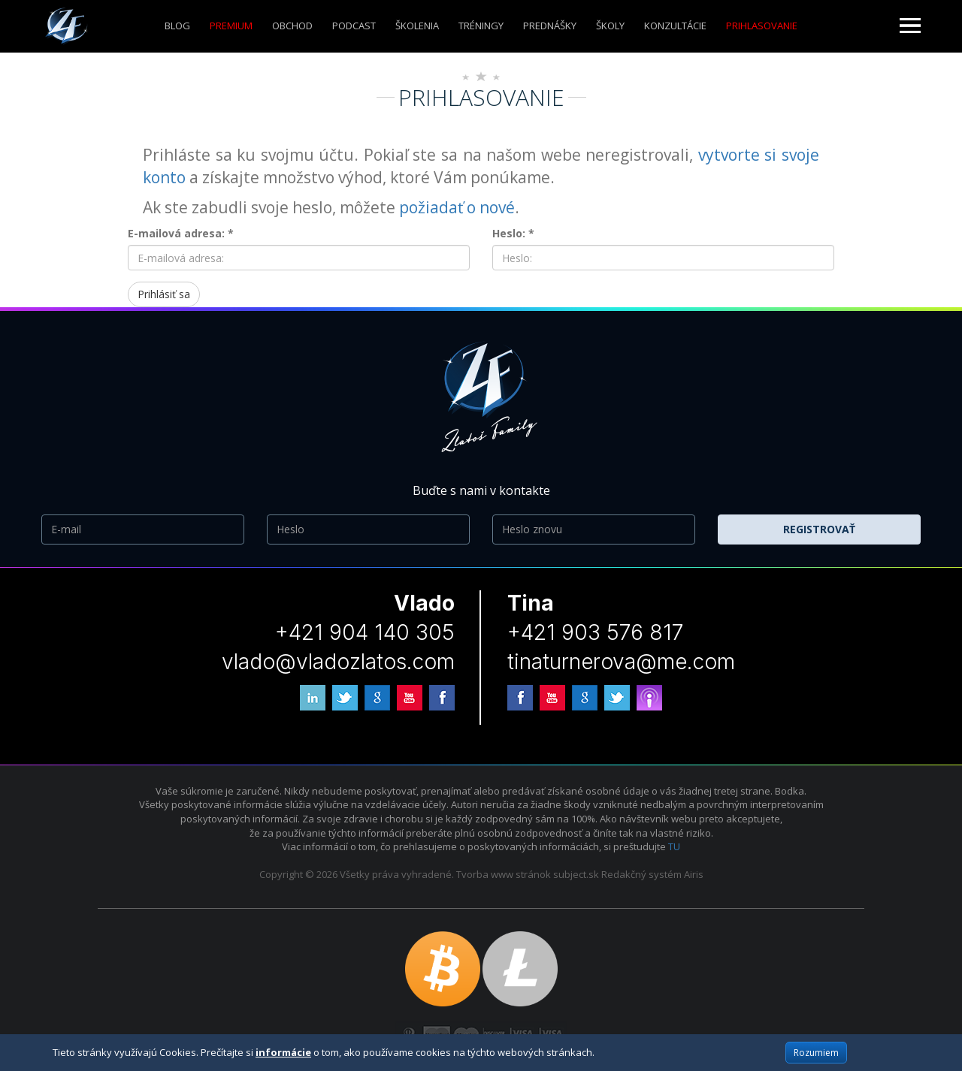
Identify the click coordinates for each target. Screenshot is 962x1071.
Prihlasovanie (761, 25)
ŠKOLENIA (417, 25)
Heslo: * (513, 233)
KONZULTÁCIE (675, 25)
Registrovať (819, 529)
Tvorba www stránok (503, 874)
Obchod (292, 25)
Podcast (354, 25)
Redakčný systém (641, 874)
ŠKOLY (610, 25)
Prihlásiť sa (164, 294)
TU (674, 846)
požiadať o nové (457, 207)
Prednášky (549, 25)
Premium (231, 25)
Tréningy (481, 25)
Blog (177, 25)
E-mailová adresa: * (181, 233)
